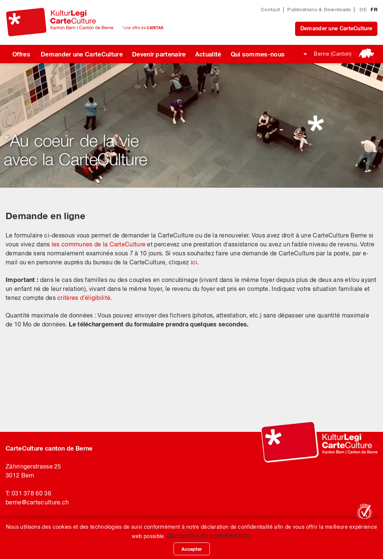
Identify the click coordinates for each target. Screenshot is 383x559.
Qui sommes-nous (258, 54)
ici (194, 262)
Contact (270, 9)
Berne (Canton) (333, 54)
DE (363, 9)
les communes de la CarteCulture (98, 244)
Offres (21, 54)
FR (374, 9)
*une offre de (142, 27)
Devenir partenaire (159, 54)
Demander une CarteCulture (336, 28)
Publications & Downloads (319, 9)
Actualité (208, 54)
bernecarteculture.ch (37, 502)
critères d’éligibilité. (84, 297)
